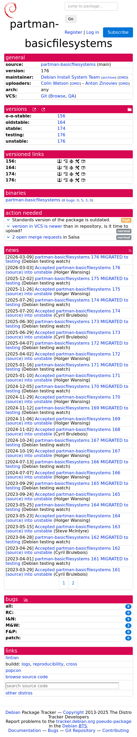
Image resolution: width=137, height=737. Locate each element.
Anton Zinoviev (101, 83)
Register (73, 32)
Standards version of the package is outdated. (68, 220)
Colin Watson (54, 83)
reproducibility (48, 664)
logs (26, 664)
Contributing (115, 730)
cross (71, 664)
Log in (92, 32)
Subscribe (118, 32)
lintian (12, 657)
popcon (13, 670)
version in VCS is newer (37, 226)
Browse (58, 96)
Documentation (24, 730)
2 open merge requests (37, 237)
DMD (123, 77)
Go (70, 19)
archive (108, 77)
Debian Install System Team (70, 77)
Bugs (53, 730)
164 (61, 122)
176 (61, 134)
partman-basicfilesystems (68, 64)
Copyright (73, 712)
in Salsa (68, 237)
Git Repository (80, 730)
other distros (19, 693)
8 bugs (68, 200)
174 (61, 128)
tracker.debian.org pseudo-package (93, 721)
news (12, 250)
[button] (8, 219)
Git (44, 96)
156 (61, 115)
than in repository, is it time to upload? (68, 228)
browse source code (27, 676)
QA (71, 96)
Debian (13, 712)
